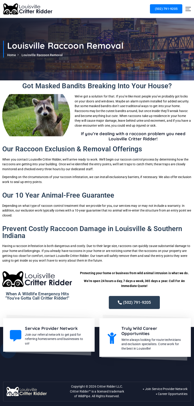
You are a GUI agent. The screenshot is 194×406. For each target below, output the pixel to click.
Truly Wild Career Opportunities (139, 330)
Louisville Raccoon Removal (42, 55)
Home (11, 55)
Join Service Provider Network (166, 388)
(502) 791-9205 (166, 9)
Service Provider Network (51, 328)
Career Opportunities (172, 393)
